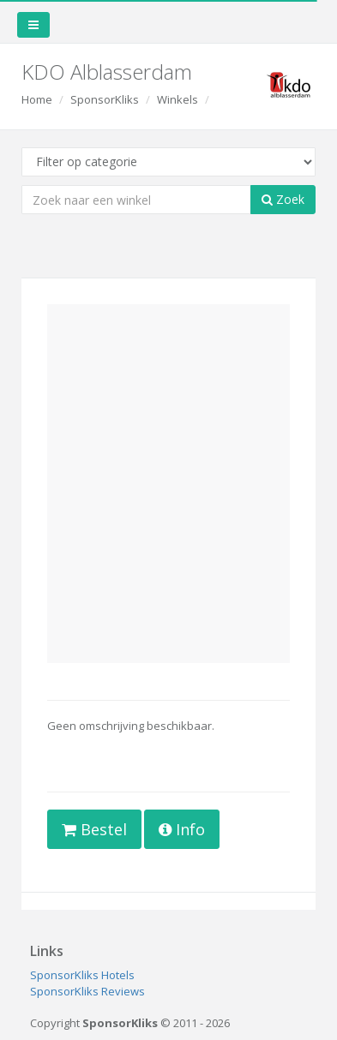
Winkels (177, 99)
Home (36, 99)
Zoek (283, 199)
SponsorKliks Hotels (82, 975)
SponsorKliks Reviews (87, 991)
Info (182, 829)
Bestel (94, 829)
